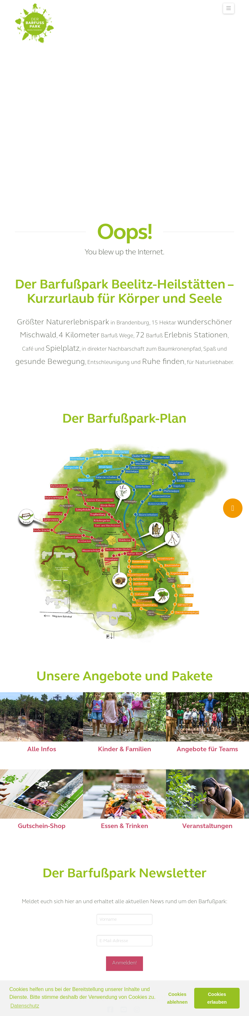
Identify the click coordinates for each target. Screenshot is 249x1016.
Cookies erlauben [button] (217, 998)
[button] (228, 8)
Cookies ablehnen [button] (177, 998)
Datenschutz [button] (24, 1006)
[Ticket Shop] (233, 508)
